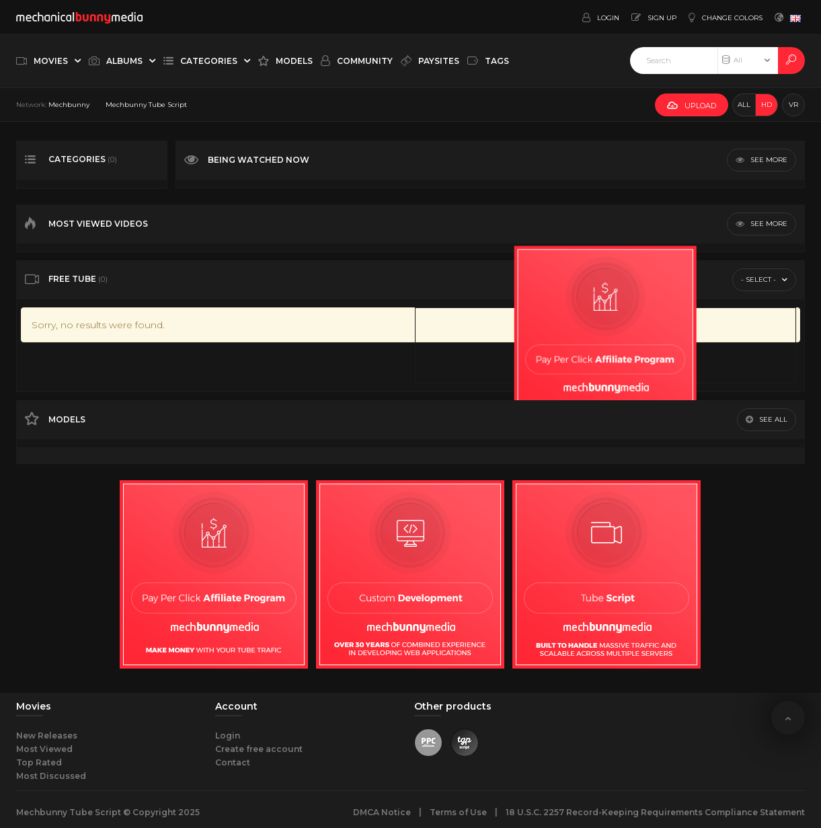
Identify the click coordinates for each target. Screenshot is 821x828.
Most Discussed (51, 776)
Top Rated (39, 762)
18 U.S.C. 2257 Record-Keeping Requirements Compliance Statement (655, 812)
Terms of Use (458, 812)
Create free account (259, 749)
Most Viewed (44, 749)
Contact (232, 762)
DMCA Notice (382, 812)
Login (227, 735)
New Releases (46, 735)
